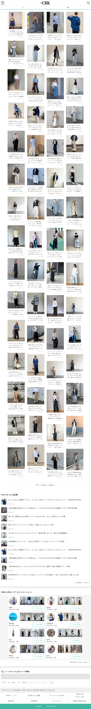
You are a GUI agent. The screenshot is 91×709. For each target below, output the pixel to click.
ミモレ (37, 682)
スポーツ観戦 (11, 682)
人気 (23, 7)
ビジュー (31, 682)
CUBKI (45, 3)
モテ (18, 682)
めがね (51, 682)
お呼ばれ (24, 682)
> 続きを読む (20, 37)
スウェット (45, 682)
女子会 (4, 682)
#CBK (44, 706)
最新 (68, 7)
